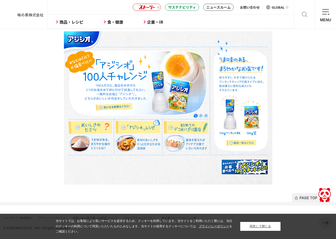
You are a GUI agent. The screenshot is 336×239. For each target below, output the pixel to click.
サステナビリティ (182, 7)
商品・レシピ (87, 22)
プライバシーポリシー (214, 226)
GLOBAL (280, 7)
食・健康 (131, 22)
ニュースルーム (218, 7)
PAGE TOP (311, 193)
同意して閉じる (260, 226)
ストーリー (146, 7)
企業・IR (170, 22)
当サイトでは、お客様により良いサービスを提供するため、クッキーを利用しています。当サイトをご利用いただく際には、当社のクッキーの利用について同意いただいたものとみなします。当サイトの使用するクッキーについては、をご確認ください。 (144, 226)
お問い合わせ (250, 7)
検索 (304, 14)
